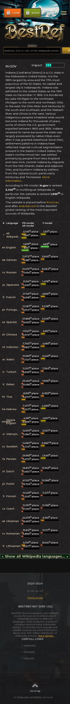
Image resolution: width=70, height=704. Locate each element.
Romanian (13, 533)
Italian (10, 384)
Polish (10, 483)
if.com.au (53, 202)
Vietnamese (14, 434)
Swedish (12, 446)
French (11, 297)
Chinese (11, 334)
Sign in (32, 13)
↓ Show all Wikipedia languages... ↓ (35, 556)
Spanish (11, 322)
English (11, 247)
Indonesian (13, 347)
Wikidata (28, 652)
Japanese (12, 284)
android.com (27, 206)
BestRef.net (28, 606)
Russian (11, 272)
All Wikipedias (13, 235)
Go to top (35, 686)
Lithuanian (13, 546)
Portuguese (14, 309)
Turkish (11, 372)
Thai (9, 396)
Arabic (10, 359)
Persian (11, 459)
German (11, 260)
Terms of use (35, 597)
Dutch (10, 471)
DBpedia (28, 658)
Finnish (11, 496)
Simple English (11, 421)
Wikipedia (29, 645)
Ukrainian (12, 521)
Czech (10, 508)
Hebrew (11, 409)
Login (12, 13)
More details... (46, 635)
